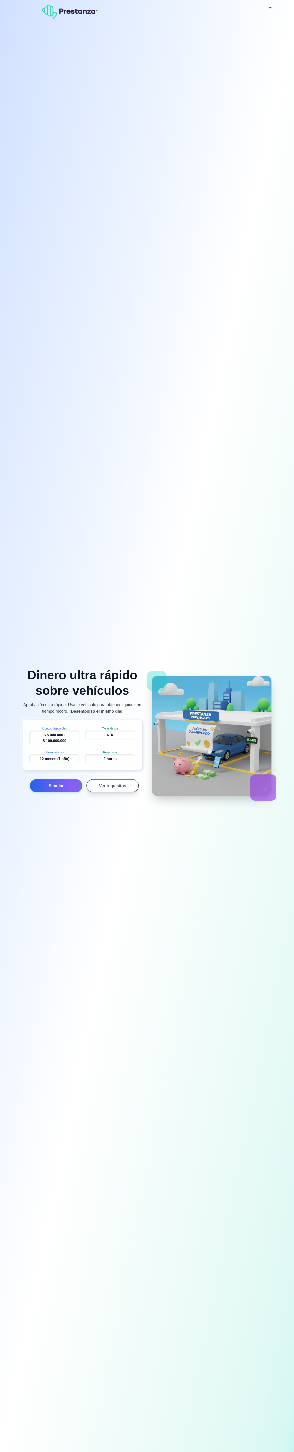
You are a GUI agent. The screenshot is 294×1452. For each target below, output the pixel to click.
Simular (56, 785)
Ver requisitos (112, 785)
